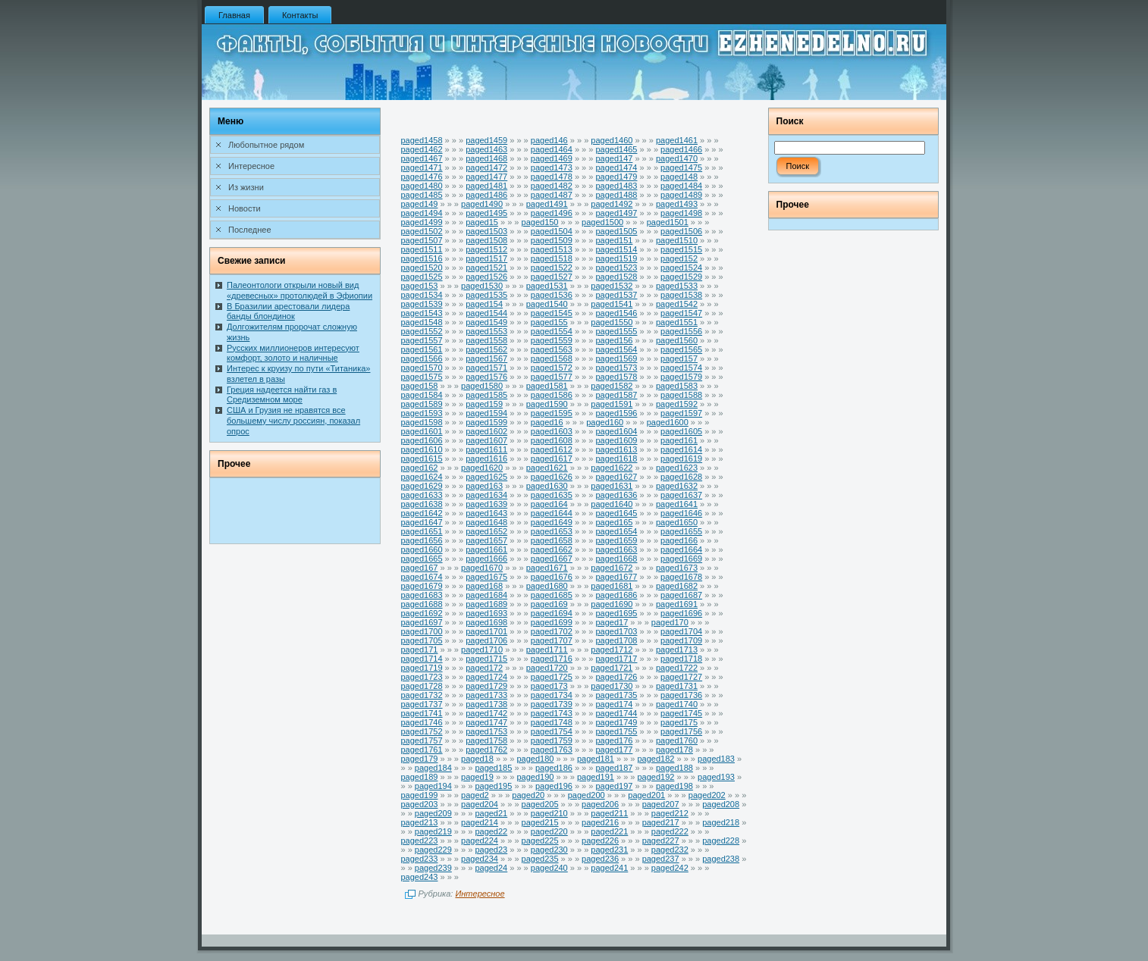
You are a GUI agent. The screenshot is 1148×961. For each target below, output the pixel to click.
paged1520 (422, 267)
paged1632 (677, 485)
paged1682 (677, 585)
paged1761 (422, 749)
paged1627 (616, 476)
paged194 (433, 785)
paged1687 (681, 594)
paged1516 (422, 258)
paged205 (540, 804)
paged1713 (677, 649)
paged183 (716, 758)
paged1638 (422, 504)
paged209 (433, 813)
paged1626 (551, 476)
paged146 (549, 140)
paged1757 (422, 740)
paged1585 (486, 394)
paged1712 (611, 649)
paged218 (720, 822)
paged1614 (681, 449)
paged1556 (681, 331)
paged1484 (681, 185)
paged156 (613, 340)
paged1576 (486, 376)
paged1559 (551, 340)
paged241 (609, 867)
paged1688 (422, 604)
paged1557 (422, 340)
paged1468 (486, 158)
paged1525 (422, 276)
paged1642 (422, 513)
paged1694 (551, 613)
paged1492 (611, 203)
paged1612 (551, 449)
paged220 (549, 831)
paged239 (433, 867)
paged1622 (611, 467)
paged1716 (551, 658)
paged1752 (422, 731)
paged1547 (681, 313)
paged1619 (681, 458)
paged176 (613, 740)
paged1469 (551, 158)
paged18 (477, 758)
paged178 (674, 749)
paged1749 (616, 722)
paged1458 (422, 140)
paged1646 (681, 513)
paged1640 (611, 504)
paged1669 (681, 558)
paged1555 (616, 331)
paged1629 (422, 485)
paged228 (720, 840)
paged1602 (486, 431)
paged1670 (482, 567)
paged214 (479, 822)
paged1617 (551, 458)
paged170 (669, 622)
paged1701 (486, 631)
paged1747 (486, 722)
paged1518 (551, 258)
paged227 (660, 840)
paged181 (595, 758)
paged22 (491, 831)
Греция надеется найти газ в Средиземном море (282, 395)
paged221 (609, 831)
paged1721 (611, 667)
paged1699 (551, 622)
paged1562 (486, 349)
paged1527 (551, 276)
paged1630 (547, 485)
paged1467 (422, 158)
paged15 (482, 222)
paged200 (586, 795)
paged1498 (681, 213)
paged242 (669, 867)
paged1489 (681, 194)
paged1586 (551, 394)
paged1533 (677, 285)
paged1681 (611, 585)
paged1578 (616, 376)
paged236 (600, 858)
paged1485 (422, 194)
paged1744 (616, 713)
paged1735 (616, 695)
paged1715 (486, 658)
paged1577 (551, 376)
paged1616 (486, 458)
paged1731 (677, 685)
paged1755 (616, 731)
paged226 (600, 840)
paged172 (484, 667)
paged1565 (681, 349)
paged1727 (681, 676)
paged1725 (551, 676)
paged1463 (486, 149)
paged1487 (551, 194)
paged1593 (422, 413)
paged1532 (611, 285)
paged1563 (551, 349)
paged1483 (616, 185)
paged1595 (551, 413)
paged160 (604, 422)
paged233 (419, 858)
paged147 (613, 158)
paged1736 (681, 695)
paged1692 (422, 613)
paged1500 (602, 222)
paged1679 (422, 585)
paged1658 (551, 540)
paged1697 (422, 622)
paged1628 (681, 476)
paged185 (493, 767)
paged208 (720, 804)
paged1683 (422, 594)
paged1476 (422, 176)
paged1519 (616, 258)
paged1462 (422, 149)
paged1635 (551, 494)
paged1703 (616, 631)
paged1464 (551, 149)
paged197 (613, 785)
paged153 (419, 285)
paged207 (660, 804)
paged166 (679, 540)
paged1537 (616, 294)
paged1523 (616, 267)
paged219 (433, 831)
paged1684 (486, 594)
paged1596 (616, 413)
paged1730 (611, 685)
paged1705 (422, 640)
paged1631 (611, 485)
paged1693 (486, 613)
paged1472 (486, 167)
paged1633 (422, 494)
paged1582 (611, 385)
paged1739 (551, 704)
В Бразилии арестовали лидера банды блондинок (288, 311)
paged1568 (551, 358)
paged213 (419, 822)
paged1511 (422, 249)
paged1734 (551, 695)
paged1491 (547, 203)
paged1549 (486, 322)
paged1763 (551, 749)
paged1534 (422, 294)
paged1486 (486, 194)
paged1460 (611, 140)
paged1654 (616, 531)
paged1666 (486, 558)
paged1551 (677, 322)
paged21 (491, 813)
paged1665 (422, 558)
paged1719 (422, 667)
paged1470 (677, 158)
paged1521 (486, 267)
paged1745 (681, 713)
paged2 (475, 795)
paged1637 (681, 494)
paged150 (540, 222)
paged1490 (482, 203)
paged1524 (681, 267)
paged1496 (551, 213)
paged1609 (616, 440)
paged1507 (422, 240)
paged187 (613, 767)
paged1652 (486, 531)
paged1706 (486, 640)
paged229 (433, 849)
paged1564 (616, 349)
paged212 (669, 813)
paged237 (660, 858)
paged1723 (422, 676)
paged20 (528, 795)
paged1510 (677, 240)
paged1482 (551, 185)
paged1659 (616, 540)
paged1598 (422, 422)
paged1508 (486, 240)
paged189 (419, 776)
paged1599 (486, 422)
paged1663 (616, 549)
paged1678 (681, 576)
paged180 (535, 758)
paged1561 (422, 349)
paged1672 (611, 567)
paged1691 (677, 604)
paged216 (600, 822)
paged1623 (677, 467)
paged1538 (681, 294)
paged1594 (486, 413)
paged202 (707, 795)
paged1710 (482, 649)
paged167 (419, 567)
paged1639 (486, 504)
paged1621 (547, 467)
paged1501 (667, 222)
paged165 (613, 522)
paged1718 (681, 658)
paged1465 (616, 149)
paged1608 (551, 440)
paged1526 (486, 276)
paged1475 (681, 167)
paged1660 (422, 549)
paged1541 (611, 303)
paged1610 (422, 449)
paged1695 (616, 613)
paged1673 (677, 567)
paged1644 (551, 513)
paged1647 (422, 522)
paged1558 (486, 340)
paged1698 (486, 622)
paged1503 (486, 231)
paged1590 (547, 404)
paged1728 (422, 685)
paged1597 (681, 413)
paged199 (419, 795)
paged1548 (422, 322)
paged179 (419, 758)
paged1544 (486, 313)
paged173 (549, 685)
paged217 (660, 822)
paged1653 (551, 531)
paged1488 (616, 194)
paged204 (479, 804)
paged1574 (681, 367)
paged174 (613, 704)
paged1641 (677, 504)
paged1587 (616, 394)
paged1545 (551, 313)
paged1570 (422, 367)
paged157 (679, 358)
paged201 (646, 795)
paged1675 (486, 576)
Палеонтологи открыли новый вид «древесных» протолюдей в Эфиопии (299, 290)
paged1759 (551, 740)
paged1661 (486, 549)
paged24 (491, 867)
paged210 (549, 813)
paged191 (595, 776)
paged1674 (422, 576)
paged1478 (551, 176)
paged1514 (616, 249)
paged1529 (681, 276)
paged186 (553, 767)
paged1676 (551, 576)
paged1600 (667, 422)
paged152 (679, 258)
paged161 (679, 440)
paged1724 (486, 676)
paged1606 (422, 440)
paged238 (720, 858)
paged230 (549, 849)
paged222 (669, 831)
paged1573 (616, 367)
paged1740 (677, 704)
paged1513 (551, 249)
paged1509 (551, 240)
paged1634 (486, 494)
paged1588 (681, 394)
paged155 (549, 322)
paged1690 (611, 604)
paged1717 (616, 658)
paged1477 (486, 176)
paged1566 (422, 358)
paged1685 (551, 594)
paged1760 (677, 740)
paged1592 (677, 404)
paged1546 (616, 313)
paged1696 (681, 613)
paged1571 (486, 367)
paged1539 (422, 303)
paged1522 (551, 267)
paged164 (549, 504)
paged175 (679, 722)
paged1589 (422, 404)
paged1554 (551, 331)
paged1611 (486, 449)
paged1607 (486, 440)
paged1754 (551, 731)
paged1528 (616, 276)
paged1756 (681, 731)
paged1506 (681, 231)
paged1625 (486, 476)
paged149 (419, 203)
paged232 (669, 849)
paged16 (547, 422)
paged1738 (486, 704)
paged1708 (616, 640)
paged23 (491, 849)
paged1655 (681, 531)
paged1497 (616, 213)
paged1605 (681, 431)
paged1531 (547, 285)
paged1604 (616, 431)
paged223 (419, 840)
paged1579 (681, 376)
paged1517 (486, 258)
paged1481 (486, 185)
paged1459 (486, 140)
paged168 (484, 585)
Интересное (479, 893)
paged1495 (486, 213)
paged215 (540, 822)
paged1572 (551, 367)
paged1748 (551, 722)
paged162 (419, 467)
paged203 (419, 804)
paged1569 (616, 358)
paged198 (674, 785)
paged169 (549, 604)
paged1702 (551, 631)
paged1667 (551, 558)
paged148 (679, 176)
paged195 (493, 785)
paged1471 (422, 167)
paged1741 (422, 713)
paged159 (484, 404)
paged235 (540, 858)
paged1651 (422, 531)
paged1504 (551, 231)
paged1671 (547, 567)
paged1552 (422, 331)
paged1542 (677, 303)
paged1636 (616, 494)
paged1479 (616, 176)
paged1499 (422, 222)
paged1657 (486, 540)
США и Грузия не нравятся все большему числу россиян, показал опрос (293, 420)
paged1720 (547, 667)
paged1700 (422, 631)
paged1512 (486, 249)
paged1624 (422, 476)
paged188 (674, 767)
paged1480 (422, 185)
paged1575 (422, 376)
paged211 (609, 813)
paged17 (611, 622)
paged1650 (677, 522)
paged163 (484, 485)
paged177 (613, 749)
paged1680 (547, 585)
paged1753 (486, 731)
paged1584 (422, 394)
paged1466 (681, 149)
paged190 (535, 776)
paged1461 (677, 140)
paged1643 (486, 513)
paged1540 (547, 303)
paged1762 (486, 749)
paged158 (419, 385)
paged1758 (486, 740)
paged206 (600, 804)
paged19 (477, 776)
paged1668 (616, 558)
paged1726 (616, 676)
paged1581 (547, 385)
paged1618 (616, 458)
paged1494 (422, 213)
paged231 (609, 849)
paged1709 (681, 640)
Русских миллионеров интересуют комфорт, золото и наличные (293, 353)
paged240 (549, 867)
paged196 (553, 785)
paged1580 (482, 385)
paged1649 (551, 522)
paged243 (419, 876)
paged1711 (547, 649)
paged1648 (486, 522)
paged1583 (677, 385)
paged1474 (616, 167)
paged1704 (681, 631)
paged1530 (482, 285)
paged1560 (677, 340)
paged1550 (611, 322)
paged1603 (551, 431)
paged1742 (486, 713)
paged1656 (422, 540)
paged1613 (616, 449)
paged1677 (616, 576)
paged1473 (551, 167)
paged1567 (486, 358)
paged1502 (422, 231)
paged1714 (422, 658)
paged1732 (422, 695)
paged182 (656, 758)
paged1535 (486, 294)
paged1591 (611, 404)
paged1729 (486, 685)
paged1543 (422, 313)
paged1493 (677, 203)
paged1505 (616, 231)
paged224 (479, 840)
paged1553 (486, 331)
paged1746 (422, 722)
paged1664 (681, 549)
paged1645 (616, 513)
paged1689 (486, 604)
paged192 (656, 776)
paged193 (716, 776)
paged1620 (482, 467)
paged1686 (616, 594)
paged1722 (677, 667)
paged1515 (681, 249)
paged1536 (551, 294)
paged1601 (422, 431)
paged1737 (422, 704)
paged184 (433, 767)
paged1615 (422, 458)
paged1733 (486, 695)
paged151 (613, 240)
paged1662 (551, 549)
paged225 (540, 840)
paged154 (484, 303)
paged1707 (551, 640)
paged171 (419, 649)
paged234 (479, 858)
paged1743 (551, 713)
